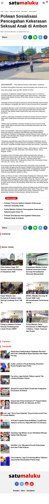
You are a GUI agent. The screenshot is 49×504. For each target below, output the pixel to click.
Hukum (7, 11)
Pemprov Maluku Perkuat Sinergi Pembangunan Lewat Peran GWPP (11, 326)
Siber (23, 491)
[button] (47, 1)
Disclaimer (31, 491)
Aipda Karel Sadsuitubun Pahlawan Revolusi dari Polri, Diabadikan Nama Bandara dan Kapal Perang (29, 354)
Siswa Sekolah (33, 11)
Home (2, 11)
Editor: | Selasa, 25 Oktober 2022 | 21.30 (15, 31)
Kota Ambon (24, 11)
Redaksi (16, 491)
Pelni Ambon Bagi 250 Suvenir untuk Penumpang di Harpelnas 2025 (11, 269)
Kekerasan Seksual (15, 11)
